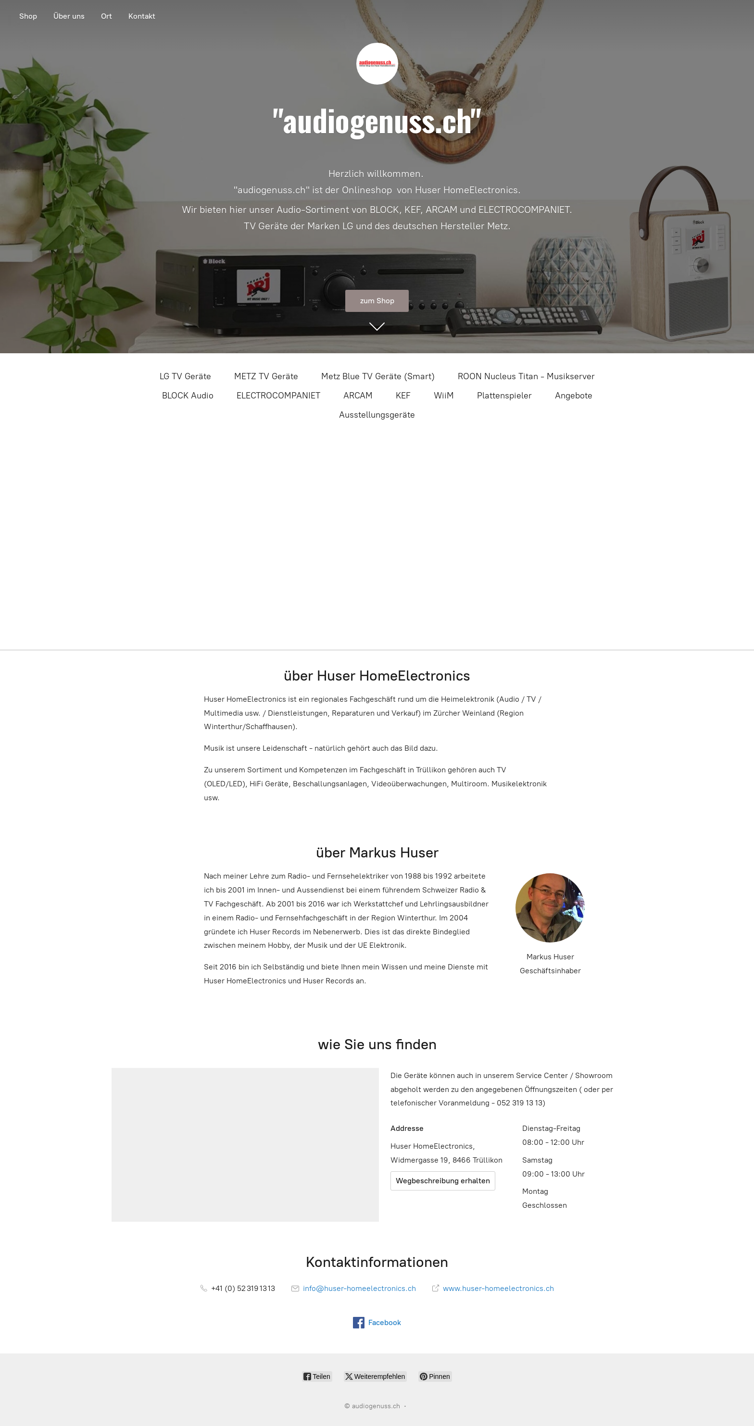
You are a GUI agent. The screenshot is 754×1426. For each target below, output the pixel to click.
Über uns (69, 16)
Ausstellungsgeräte (377, 414)
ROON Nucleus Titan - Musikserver (526, 376)
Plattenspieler (504, 395)
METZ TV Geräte (266, 376)
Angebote (573, 395)
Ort (106, 16)
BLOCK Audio (188, 395)
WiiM (444, 395)
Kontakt (141, 16)
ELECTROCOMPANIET (278, 395)
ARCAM (358, 395)
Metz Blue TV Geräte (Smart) (378, 376)
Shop (28, 16)
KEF (403, 395)
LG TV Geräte (185, 376)
